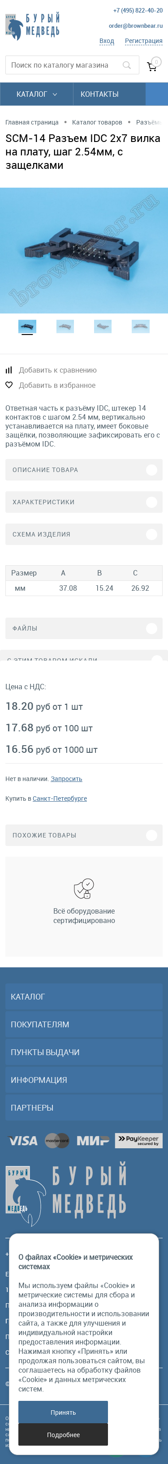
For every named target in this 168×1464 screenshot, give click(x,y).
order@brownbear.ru (136, 25)
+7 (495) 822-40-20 (138, 10)
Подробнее (63, 1434)
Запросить (66, 778)
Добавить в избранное (57, 385)
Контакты (100, 94)
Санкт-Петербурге (60, 798)
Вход (106, 40)
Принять (63, 1412)
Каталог (37, 94)
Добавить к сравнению (58, 370)
